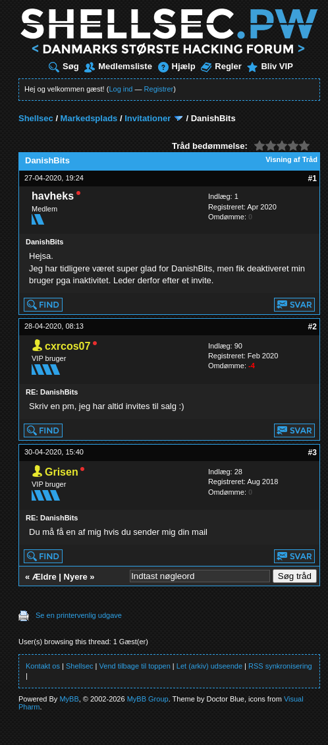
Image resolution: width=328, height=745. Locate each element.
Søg (64, 66)
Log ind (120, 89)
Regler (221, 66)
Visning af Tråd (291, 159)
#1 (312, 178)
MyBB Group (148, 699)
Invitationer (147, 118)
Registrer (159, 89)
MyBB (68, 699)
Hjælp (177, 66)
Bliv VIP (269, 66)
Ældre (44, 577)
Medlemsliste (118, 66)
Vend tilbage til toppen (135, 666)
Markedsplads (89, 118)
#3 (312, 452)
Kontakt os (43, 666)
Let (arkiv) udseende (209, 666)
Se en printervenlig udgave (79, 615)
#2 (312, 326)
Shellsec (35, 118)
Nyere (76, 577)
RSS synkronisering (280, 666)
